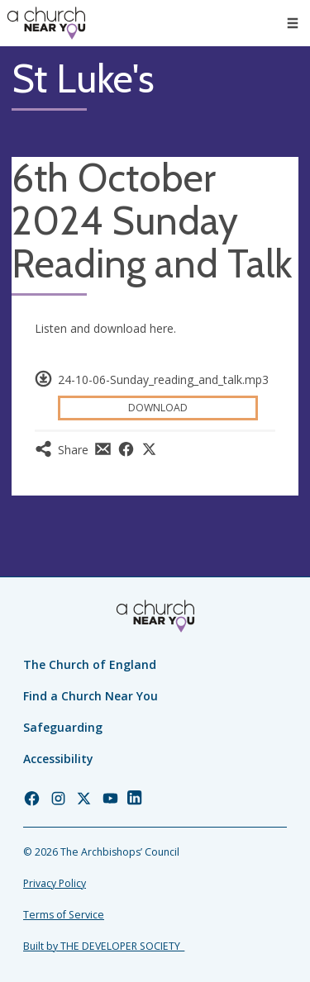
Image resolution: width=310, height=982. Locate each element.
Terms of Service (63, 915)
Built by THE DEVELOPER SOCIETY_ (103, 946)
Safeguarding (63, 727)
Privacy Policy (54, 883)
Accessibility (58, 758)
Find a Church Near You (90, 696)
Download (158, 408)
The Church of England (89, 664)
